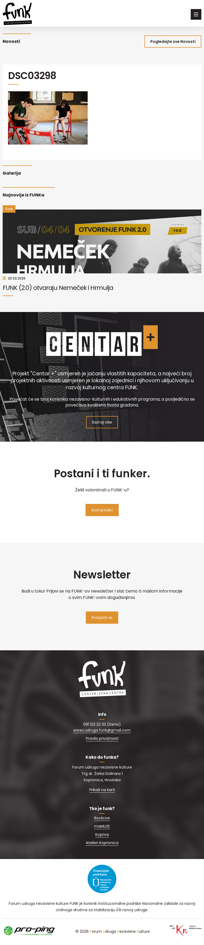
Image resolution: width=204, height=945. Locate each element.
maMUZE (102, 826)
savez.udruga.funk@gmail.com (102, 730)
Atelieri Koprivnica (102, 843)
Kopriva (102, 835)
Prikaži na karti (102, 790)
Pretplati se (102, 618)
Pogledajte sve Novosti (173, 41)
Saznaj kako (102, 510)
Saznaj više (102, 422)
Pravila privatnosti (102, 739)
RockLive (102, 818)
